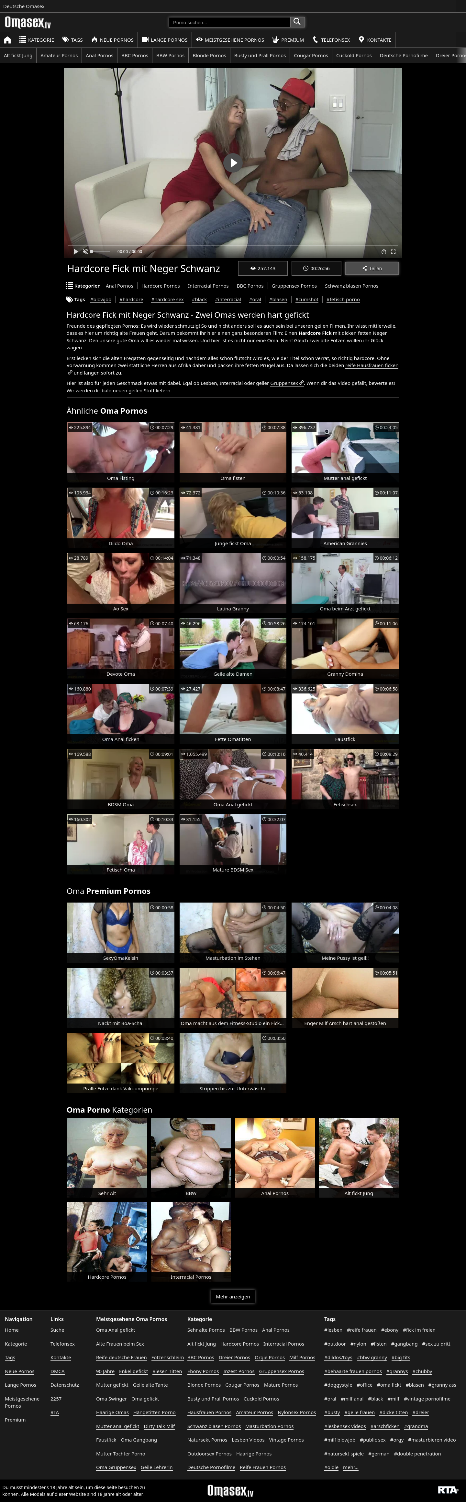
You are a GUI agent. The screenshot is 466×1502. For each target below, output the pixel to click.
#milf (394, 1398)
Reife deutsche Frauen (121, 1357)
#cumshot (306, 299)
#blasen (278, 299)
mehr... (351, 1467)
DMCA (57, 1371)
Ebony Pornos (203, 1371)
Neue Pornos (112, 39)
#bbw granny (372, 1357)
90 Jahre (105, 1371)
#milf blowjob (339, 1439)
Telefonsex (331, 39)
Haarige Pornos (254, 1453)
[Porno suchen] (230, 22)
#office (365, 1384)
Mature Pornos (281, 1384)
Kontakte (374, 39)
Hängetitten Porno (154, 1412)
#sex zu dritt (436, 1343)
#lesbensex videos (345, 1426)
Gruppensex (284, 383)
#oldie (331, 1467)
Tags (72, 39)
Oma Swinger (111, 1398)
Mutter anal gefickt (117, 1426)
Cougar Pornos (311, 55)
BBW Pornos (170, 55)
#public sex (373, 1439)
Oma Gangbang (139, 1439)
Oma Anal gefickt (115, 1330)
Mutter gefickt (112, 1384)
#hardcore (131, 299)
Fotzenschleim (167, 1357)
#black (199, 299)
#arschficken (385, 1426)
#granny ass (442, 1384)
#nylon (358, 1343)
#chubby (422, 1371)
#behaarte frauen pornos (353, 1371)
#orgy (397, 1439)
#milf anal (352, 1398)
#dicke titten (393, 1412)
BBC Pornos (134, 55)
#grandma (416, 1426)
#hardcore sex (167, 299)
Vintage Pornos (286, 1439)
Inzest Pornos (238, 1371)
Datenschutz (64, 1384)
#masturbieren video (432, 1439)
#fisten (379, 1343)
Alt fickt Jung (18, 55)
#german (378, 1453)
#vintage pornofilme (427, 1398)
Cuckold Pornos (354, 55)
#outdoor (335, 1343)
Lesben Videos (248, 1439)
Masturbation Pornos (269, 1426)
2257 (55, 1398)
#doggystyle (338, 1384)
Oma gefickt (145, 1398)
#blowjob (101, 299)
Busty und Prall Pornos (260, 55)
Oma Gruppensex (116, 1467)
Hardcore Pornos (160, 285)
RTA (54, 1412)
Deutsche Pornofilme (404, 55)
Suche (57, 1330)
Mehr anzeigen (233, 1296)
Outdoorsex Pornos (209, 1453)
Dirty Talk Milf (159, 1426)
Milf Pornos (302, 1357)
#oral (255, 299)
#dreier (420, 1412)
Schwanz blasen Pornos (351, 285)
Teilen (372, 268)
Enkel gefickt (133, 1371)
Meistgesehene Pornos (230, 39)
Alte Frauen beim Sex (120, 1343)
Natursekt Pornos (207, 1439)
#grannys (397, 1371)
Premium (288, 39)
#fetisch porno (343, 299)
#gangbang (404, 1343)
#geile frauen (359, 1412)
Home (12, 1330)
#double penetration (417, 1453)
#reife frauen (362, 1330)
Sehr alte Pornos (206, 1330)
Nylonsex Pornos (297, 1412)
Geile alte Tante (150, 1384)
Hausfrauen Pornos (209, 1412)
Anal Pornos (99, 55)
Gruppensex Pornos (294, 285)
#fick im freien (419, 1330)
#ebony (389, 1330)
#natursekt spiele (344, 1453)
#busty (332, 1412)
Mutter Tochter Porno (120, 1453)
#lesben (333, 1330)
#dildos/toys (338, 1357)
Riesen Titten (167, 1371)
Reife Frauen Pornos (263, 1467)
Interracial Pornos (208, 285)
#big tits (401, 1357)
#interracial (228, 299)
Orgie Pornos (270, 1357)
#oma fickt (389, 1384)
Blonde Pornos (209, 55)
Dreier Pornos (234, 1357)
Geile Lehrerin (157, 1467)
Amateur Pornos (59, 55)
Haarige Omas (112, 1412)
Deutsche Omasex (24, 6)
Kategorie (36, 39)
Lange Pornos (164, 39)
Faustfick (106, 1439)
